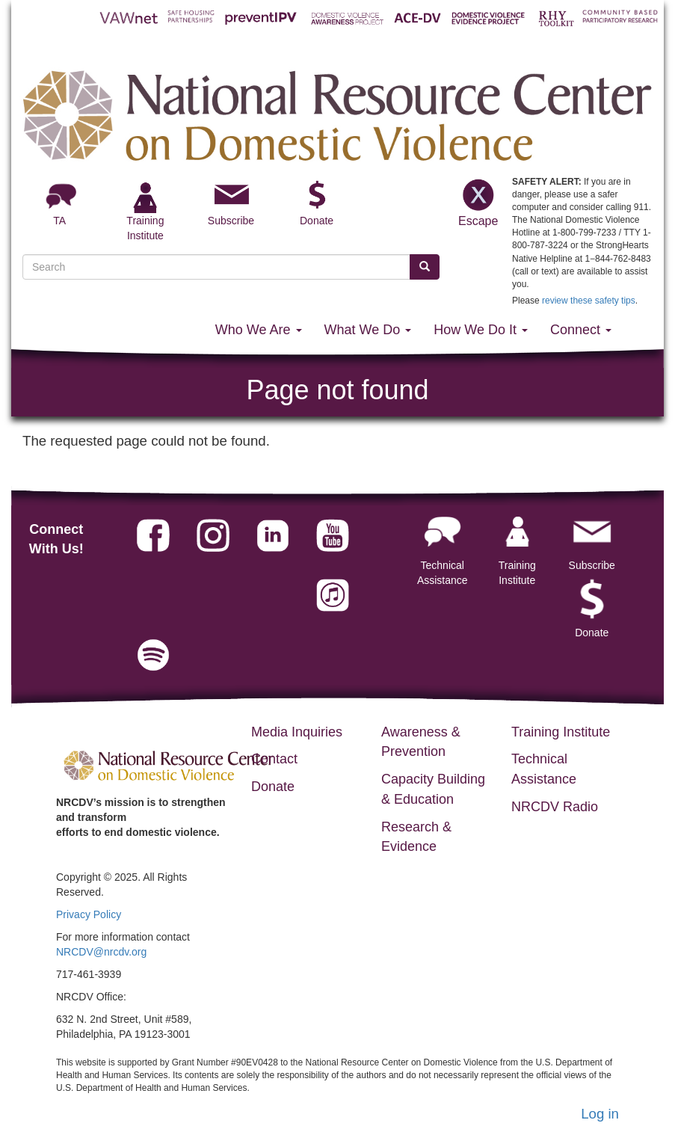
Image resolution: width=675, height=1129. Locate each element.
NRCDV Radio (554, 806)
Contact (274, 758)
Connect (580, 329)
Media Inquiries (296, 732)
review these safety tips (588, 300)
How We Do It (481, 329)
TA (59, 221)
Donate (316, 221)
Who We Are (258, 329)
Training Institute (517, 545)
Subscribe (231, 221)
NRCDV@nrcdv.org (101, 952)
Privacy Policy (88, 914)
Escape (477, 201)
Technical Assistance (442, 545)
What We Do (368, 329)
